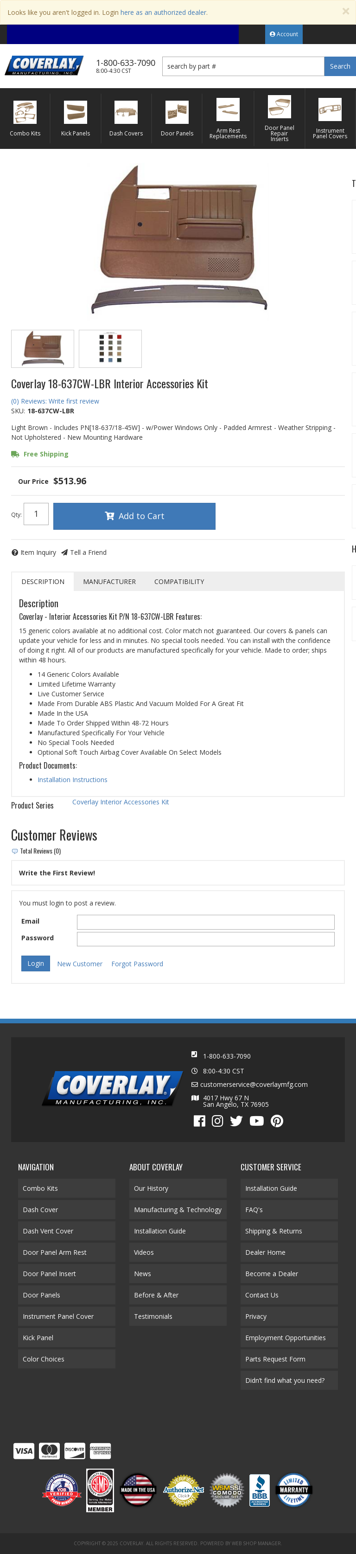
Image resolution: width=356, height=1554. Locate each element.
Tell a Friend (88, 552)
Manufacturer (109, 581)
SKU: (18, 410)
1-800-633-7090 (227, 1056)
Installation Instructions (73, 779)
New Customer (79, 963)
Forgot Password (137, 963)
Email (30, 921)
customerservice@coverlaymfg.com (254, 1084)
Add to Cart (142, 515)
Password (37, 937)
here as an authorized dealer (163, 12)
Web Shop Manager (256, 1543)
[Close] (346, 11)
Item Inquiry (38, 552)
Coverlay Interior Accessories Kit (120, 801)
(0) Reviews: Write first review (55, 401)
